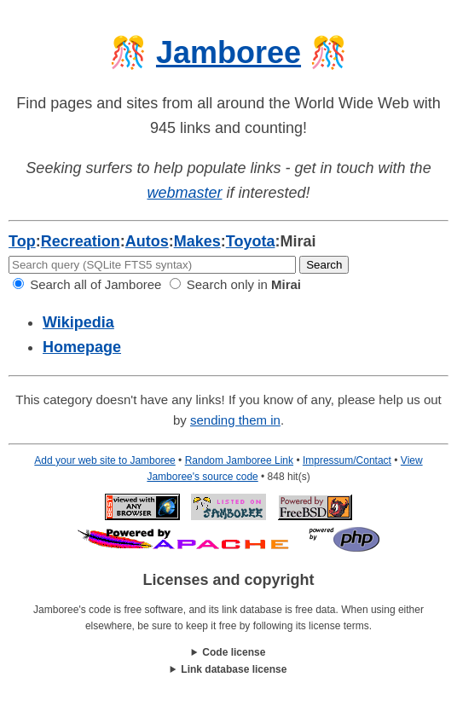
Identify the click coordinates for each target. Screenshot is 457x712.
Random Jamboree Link (239, 460)
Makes (197, 241)
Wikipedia (78, 322)
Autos (147, 241)
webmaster (184, 192)
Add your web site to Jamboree (104, 460)
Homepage (82, 347)
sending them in (235, 420)
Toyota (250, 241)
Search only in (235, 284)
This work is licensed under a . (228, 670)
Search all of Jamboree (87, 284)
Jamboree (228, 52)
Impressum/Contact (347, 460)
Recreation (80, 241)
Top (22, 241)
